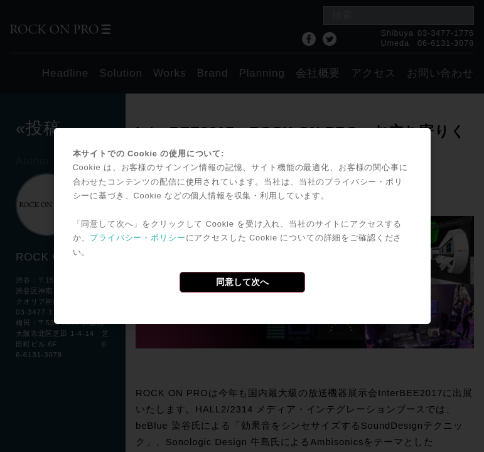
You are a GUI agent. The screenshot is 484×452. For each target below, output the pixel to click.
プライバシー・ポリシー (137, 237)
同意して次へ (242, 282)
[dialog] (242, 226)
